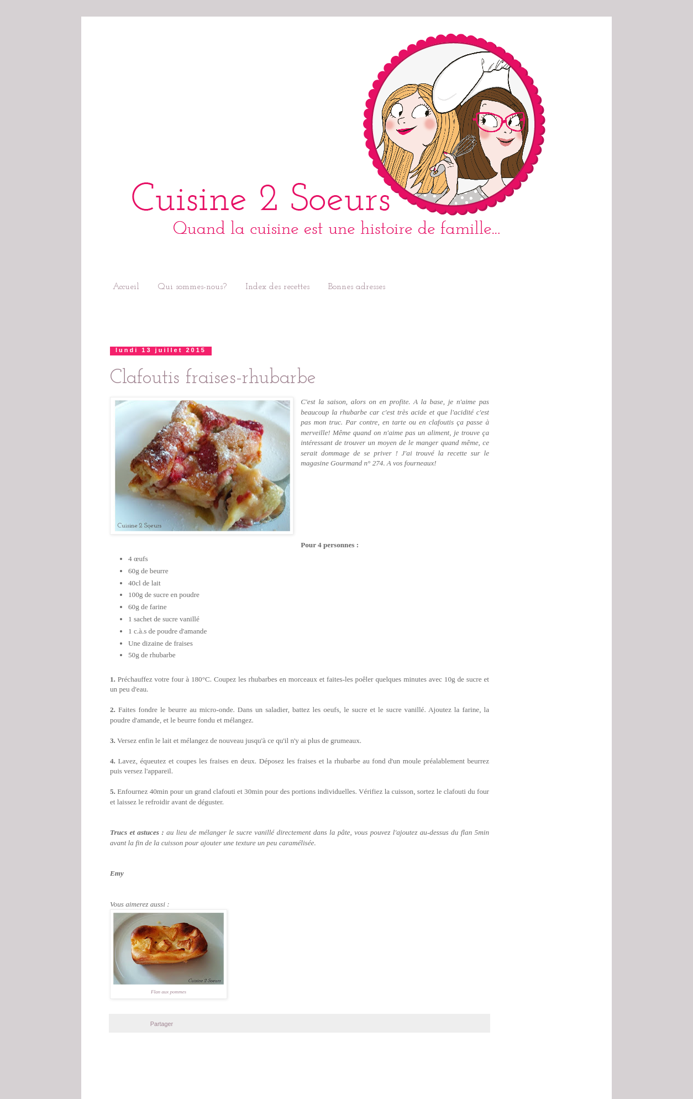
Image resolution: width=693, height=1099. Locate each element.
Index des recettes (277, 286)
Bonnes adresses (356, 286)
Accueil (126, 286)
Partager (161, 1024)
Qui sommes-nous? (192, 286)
